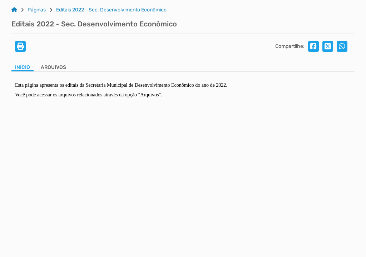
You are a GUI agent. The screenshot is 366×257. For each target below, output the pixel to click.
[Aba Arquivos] (53, 68)
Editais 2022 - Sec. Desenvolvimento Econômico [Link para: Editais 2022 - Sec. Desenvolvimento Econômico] (111, 10)
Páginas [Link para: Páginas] (37, 10)
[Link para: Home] (14, 10)
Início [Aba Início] (22, 67)
